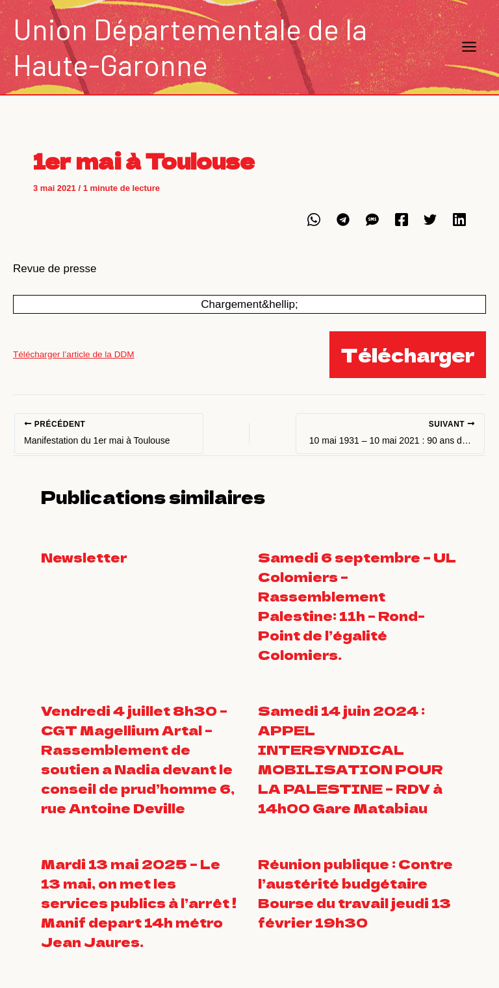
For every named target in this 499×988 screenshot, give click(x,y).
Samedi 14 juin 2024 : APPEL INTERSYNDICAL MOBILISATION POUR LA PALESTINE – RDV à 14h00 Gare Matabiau (350, 759)
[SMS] (372, 219)
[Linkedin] (459, 219)
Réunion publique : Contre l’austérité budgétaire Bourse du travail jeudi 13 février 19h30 (355, 892)
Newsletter (84, 557)
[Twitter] (430, 219)
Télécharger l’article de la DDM (73, 354)
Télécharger (407, 355)
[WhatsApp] (313, 219)
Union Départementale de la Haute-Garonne (190, 46)
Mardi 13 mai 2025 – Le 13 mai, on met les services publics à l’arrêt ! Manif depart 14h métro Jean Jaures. (140, 902)
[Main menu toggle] (470, 47)
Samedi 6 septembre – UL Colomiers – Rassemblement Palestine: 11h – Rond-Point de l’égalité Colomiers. (357, 606)
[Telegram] (343, 219)
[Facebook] (401, 219)
